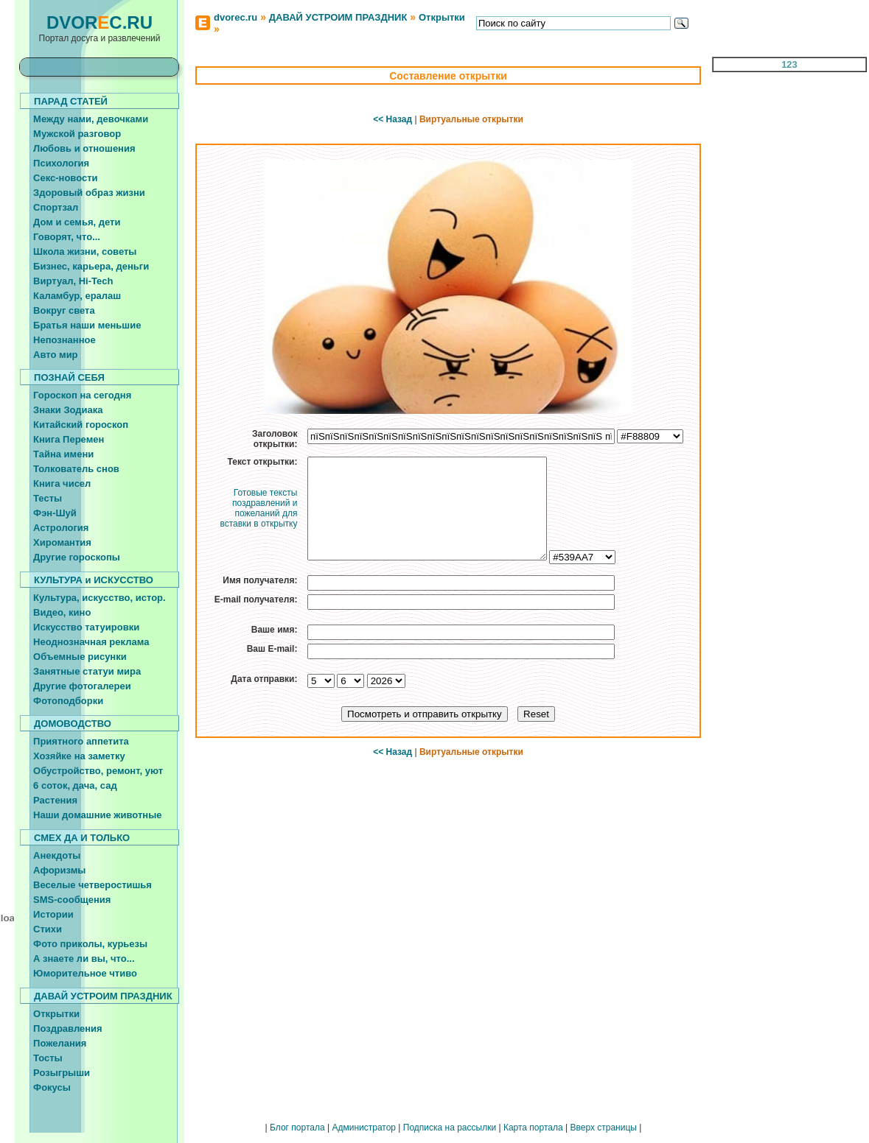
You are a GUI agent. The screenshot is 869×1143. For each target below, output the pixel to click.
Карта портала (533, 1127)
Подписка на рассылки (449, 1127)
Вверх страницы (603, 1127)
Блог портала (297, 1127)
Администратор (364, 1127)
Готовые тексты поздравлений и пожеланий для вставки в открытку (258, 508)
